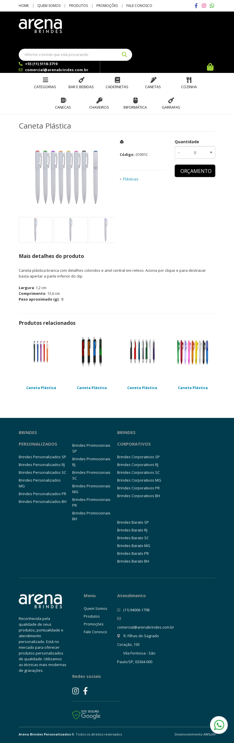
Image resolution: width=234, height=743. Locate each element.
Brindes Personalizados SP (42, 456)
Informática (135, 107)
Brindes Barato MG (133, 545)
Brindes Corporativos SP (138, 456)
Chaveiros (99, 107)
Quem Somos (48, 5)
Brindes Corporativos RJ (137, 464)
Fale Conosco (139, 5)
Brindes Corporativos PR (138, 488)
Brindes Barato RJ (132, 530)
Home (24, 5)
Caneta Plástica (41, 387)
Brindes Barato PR (133, 553)
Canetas (153, 86)
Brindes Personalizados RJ (42, 464)
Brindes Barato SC (133, 537)
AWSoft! (209, 734)
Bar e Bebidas (81, 86)
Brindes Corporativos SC (138, 472)
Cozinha (189, 86)
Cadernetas (117, 86)
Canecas (63, 107)
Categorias (45, 86)
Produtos (78, 5)
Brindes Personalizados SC (42, 472)
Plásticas (130, 179)
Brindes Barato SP (133, 522)
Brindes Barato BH (133, 561)
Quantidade (187, 141)
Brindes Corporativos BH (138, 495)
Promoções (107, 5)
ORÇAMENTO (196, 170)
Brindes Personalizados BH (42, 501)
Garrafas (171, 107)
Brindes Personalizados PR (42, 493)
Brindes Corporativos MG (139, 480)
